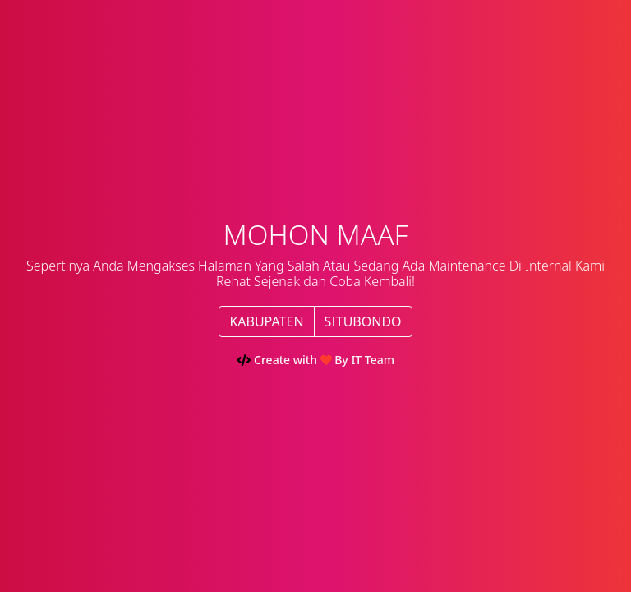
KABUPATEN (266, 321)
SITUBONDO (363, 321)
